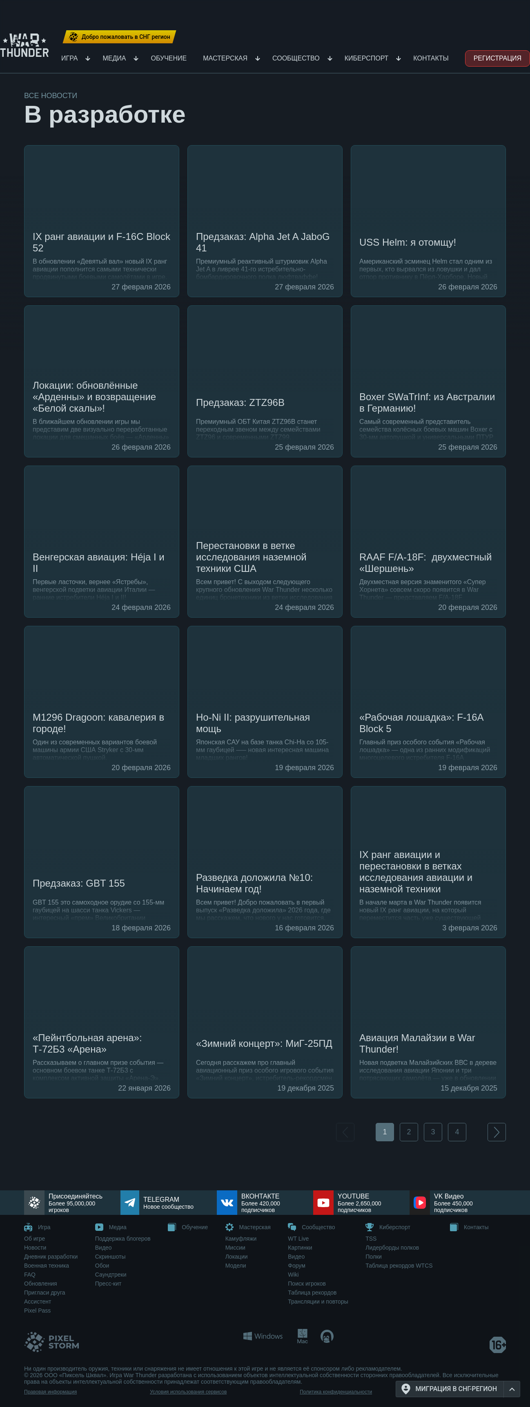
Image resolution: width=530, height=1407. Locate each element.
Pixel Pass (37, 1310)
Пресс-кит (108, 1283)
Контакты (430, 58)
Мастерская (225, 58)
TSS (370, 1238)
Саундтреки (111, 1274)
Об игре (34, 1238)
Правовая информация (50, 1392)
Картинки (300, 1247)
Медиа (114, 58)
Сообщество (296, 58)
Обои (102, 1265)
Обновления (40, 1283)
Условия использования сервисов (188, 1392)
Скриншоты (110, 1256)
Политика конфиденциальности (336, 1392)
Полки (373, 1256)
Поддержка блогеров (123, 1238)
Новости (35, 1247)
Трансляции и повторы (318, 1301)
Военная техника (46, 1265)
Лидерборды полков (392, 1247)
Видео (103, 1247)
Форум (296, 1265)
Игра (69, 58)
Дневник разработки (51, 1256)
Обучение (169, 58)
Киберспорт (367, 58)
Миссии (235, 1247)
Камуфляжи (241, 1238)
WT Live (298, 1238)
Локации (236, 1256)
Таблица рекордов (312, 1292)
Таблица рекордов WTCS (398, 1265)
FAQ (30, 1274)
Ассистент (37, 1301)
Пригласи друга (44, 1292)
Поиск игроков (307, 1283)
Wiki (293, 1274)
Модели (235, 1265)
